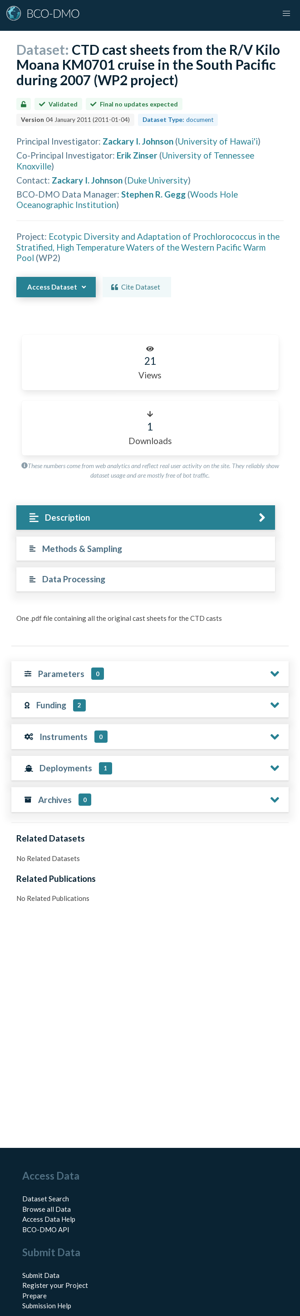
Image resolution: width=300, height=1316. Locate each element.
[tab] (145, 517)
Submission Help (46, 1305)
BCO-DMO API (45, 1229)
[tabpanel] (150, 621)
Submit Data (40, 1275)
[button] (286, 13)
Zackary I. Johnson (138, 141)
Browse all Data (46, 1209)
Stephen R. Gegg (153, 194)
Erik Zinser (137, 155)
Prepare (34, 1296)
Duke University (157, 180)
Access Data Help (48, 1219)
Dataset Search (45, 1199)
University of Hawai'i (218, 141)
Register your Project (55, 1285)
